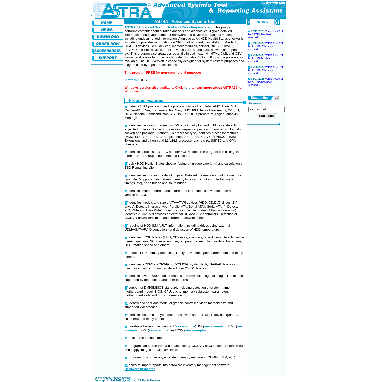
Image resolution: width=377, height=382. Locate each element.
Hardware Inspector (140, 369)
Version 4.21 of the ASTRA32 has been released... (265, 70)
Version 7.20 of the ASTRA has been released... (265, 81)
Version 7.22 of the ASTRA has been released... (265, 34)
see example (185, 326)
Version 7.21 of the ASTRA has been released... (265, 58)
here (187, 87)
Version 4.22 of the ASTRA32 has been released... (265, 46)
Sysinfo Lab (129, 380)
